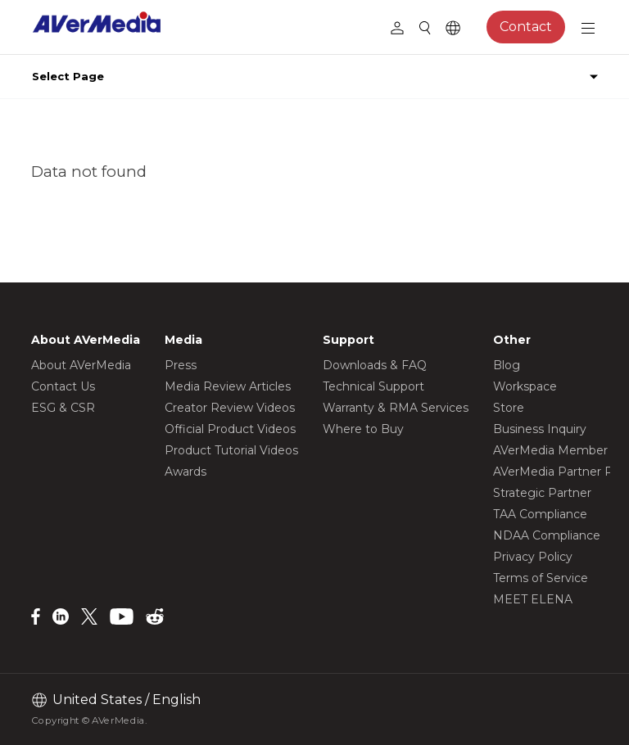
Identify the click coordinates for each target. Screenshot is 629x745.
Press (181, 365)
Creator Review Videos (230, 407)
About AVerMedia (81, 365)
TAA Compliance (540, 514)
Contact (526, 26)
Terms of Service (540, 578)
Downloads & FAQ (375, 365)
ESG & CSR (63, 407)
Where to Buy (363, 429)
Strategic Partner (542, 492)
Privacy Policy (532, 556)
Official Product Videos (230, 429)
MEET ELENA (532, 599)
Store (508, 407)
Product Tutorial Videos (231, 450)
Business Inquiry (539, 429)
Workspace (525, 386)
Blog (506, 365)
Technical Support (373, 386)
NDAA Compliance (546, 535)
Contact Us (63, 386)
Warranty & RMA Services (395, 407)
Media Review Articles (228, 386)
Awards (185, 471)
